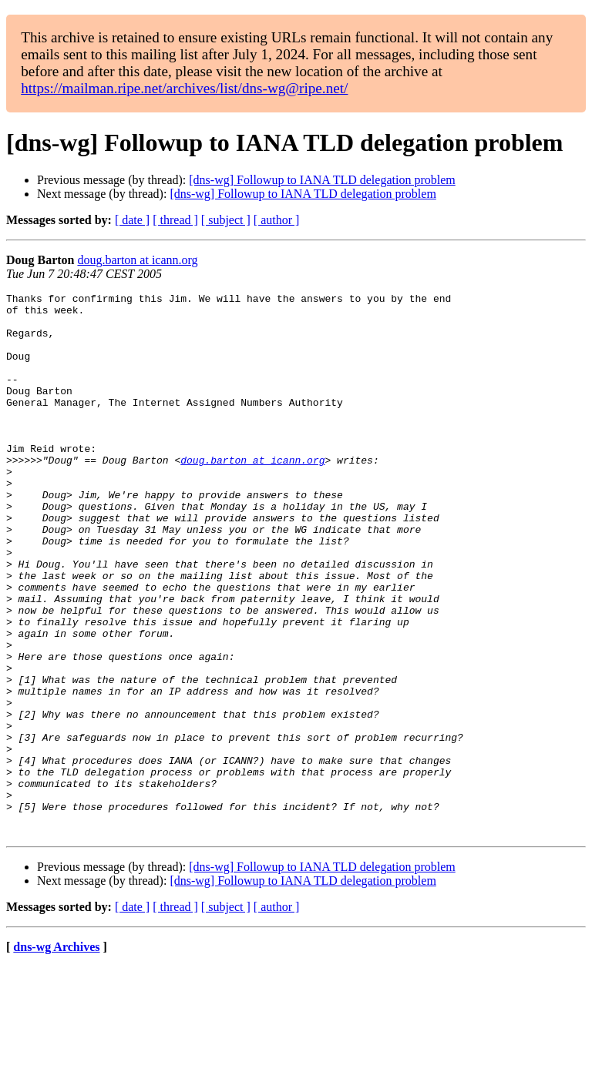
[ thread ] (175, 219)
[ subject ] (226, 219)
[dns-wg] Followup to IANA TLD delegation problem (322, 179)
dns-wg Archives (56, 1055)
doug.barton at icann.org (137, 259)
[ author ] (277, 219)
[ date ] (132, 219)
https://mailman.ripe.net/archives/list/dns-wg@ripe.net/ (184, 88)
